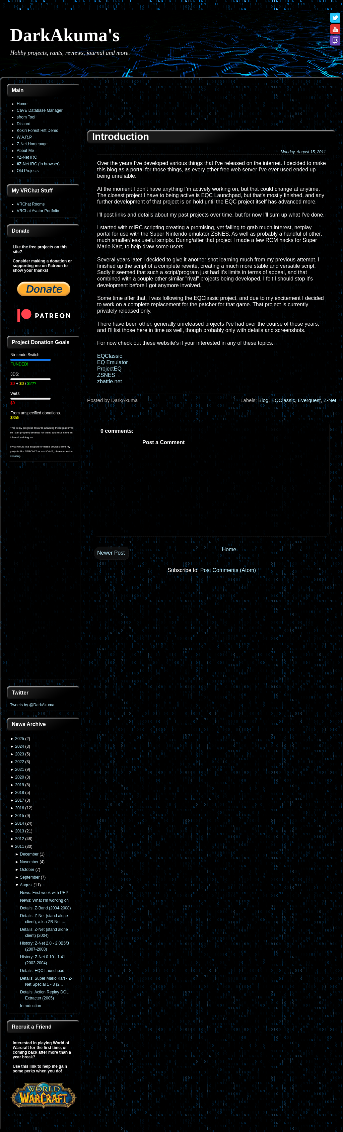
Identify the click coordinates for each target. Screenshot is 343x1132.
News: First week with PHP (44, 892)
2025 (19, 738)
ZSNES (106, 375)
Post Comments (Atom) (228, 570)
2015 (19, 815)
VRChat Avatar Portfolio (38, 211)
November (29, 862)
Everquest (309, 400)
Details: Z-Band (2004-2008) (45, 908)
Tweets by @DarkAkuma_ (33, 705)
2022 (19, 761)
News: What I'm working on (44, 900)
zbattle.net (109, 381)
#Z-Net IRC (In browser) (38, 164)
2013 (19, 831)
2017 (19, 800)
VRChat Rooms (31, 204)
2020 (19, 777)
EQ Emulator (112, 362)
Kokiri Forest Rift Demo (37, 130)
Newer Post (111, 553)
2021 (19, 769)
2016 (19, 808)
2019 (19, 785)
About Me (25, 150)
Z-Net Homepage (32, 144)
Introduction (30, 1005)
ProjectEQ (109, 369)
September (30, 877)
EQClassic (109, 356)
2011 (19, 846)
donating (15, 456)
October (27, 869)
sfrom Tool (26, 117)
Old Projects (28, 170)
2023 (19, 754)
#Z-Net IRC (27, 157)
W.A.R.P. (24, 137)
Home (22, 103)
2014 (19, 823)
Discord (23, 124)
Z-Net (330, 400)
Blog (263, 400)
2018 (19, 792)
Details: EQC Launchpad (42, 970)
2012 (19, 838)
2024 (19, 746)
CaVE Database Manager (40, 110)
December (29, 854)
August (26, 885)
